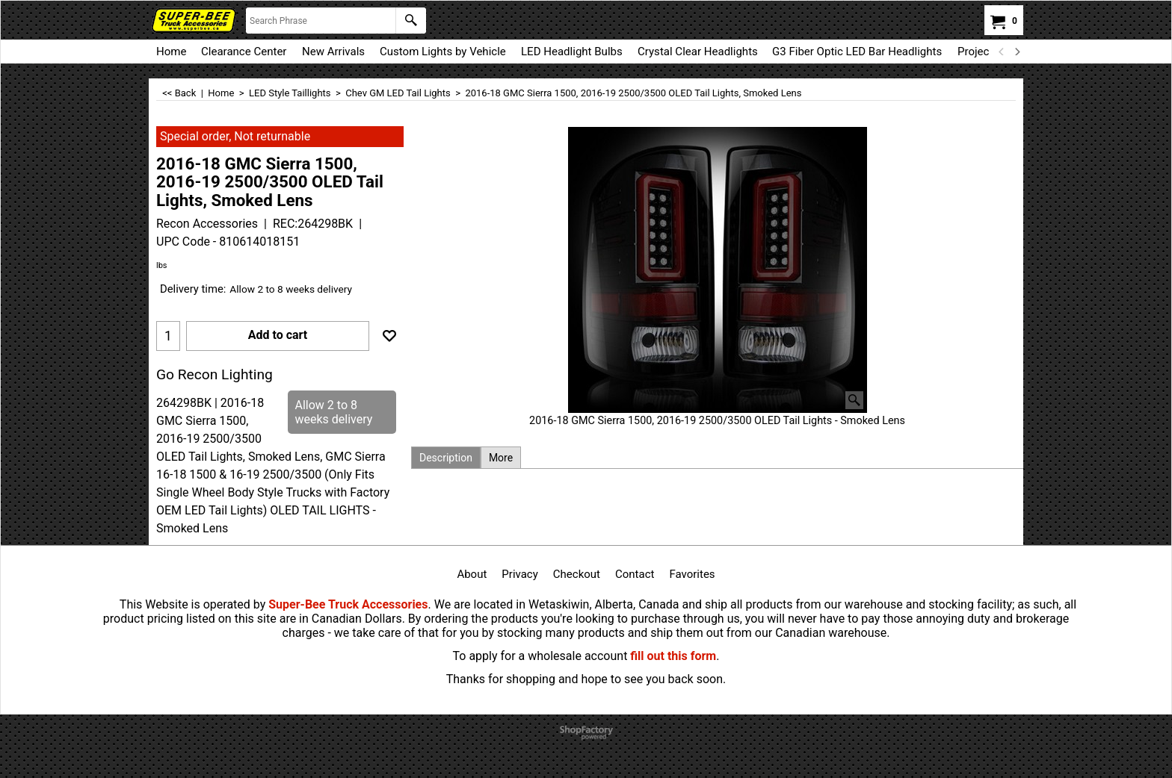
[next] (1016, 51)
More (501, 458)
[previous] (1001, 51)
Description (445, 458)
